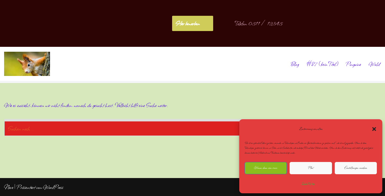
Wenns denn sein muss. (266, 167)
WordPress (53, 187)
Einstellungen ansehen (355, 167)
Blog (294, 64)
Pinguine (353, 64)
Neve (8, 187)
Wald (374, 64)
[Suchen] (186, 127)
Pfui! (310, 167)
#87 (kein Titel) (322, 64)
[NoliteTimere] (27, 64)
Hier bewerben (187, 23)
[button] (374, 129)
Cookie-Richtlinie (308, 183)
